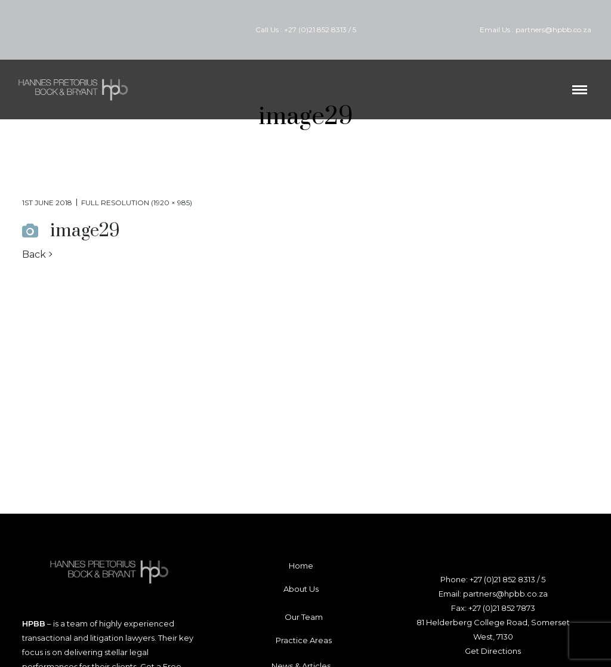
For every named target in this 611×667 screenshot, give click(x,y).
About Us (301, 589)
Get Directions (493, 651)
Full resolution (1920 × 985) (136, 202)
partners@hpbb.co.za (553, 29)
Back (34, 254)
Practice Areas (304, 640)
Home (301, 565)
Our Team (304, 617)
